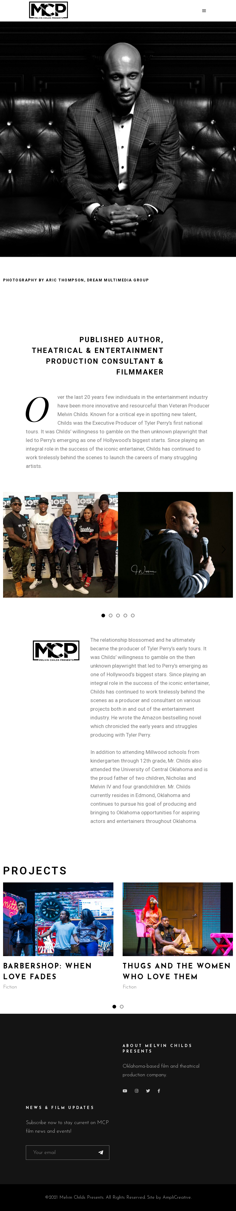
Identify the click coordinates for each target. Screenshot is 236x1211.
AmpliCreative (177, 1197)
